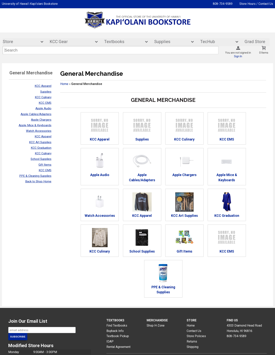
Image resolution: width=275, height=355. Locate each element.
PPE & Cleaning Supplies (35, 176)
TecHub (216, 41)
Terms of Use (183, 349)
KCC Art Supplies (40, 142)
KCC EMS (45, 103)
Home (64, 84)
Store (20, 41)
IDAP (110, 306)
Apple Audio (43, 108)
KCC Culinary (43, 97)
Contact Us (194, 295)
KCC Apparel (43, 86)
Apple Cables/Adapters (36, 114)
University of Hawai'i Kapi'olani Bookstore (30, 4)
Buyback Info (115, 295)
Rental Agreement (118, 311)
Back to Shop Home (38, 181)
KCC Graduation (41, 148)
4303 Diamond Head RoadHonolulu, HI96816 (244, 292)
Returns (192, 306)
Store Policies (196, 300)
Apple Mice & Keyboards (35, 125)
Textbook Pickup (117, 300)
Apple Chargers (41, 119)
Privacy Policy (161, 349)
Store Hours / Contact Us (256, 4)
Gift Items (44, 164)
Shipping (192, 311)
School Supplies (41, 159)
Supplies (171, 41)
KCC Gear (71, 41)
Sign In (238, 56)
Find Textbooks (116, 290)
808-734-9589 (222, 4)
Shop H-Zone (156, 290)
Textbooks (123, 41)
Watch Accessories (38, 131)
